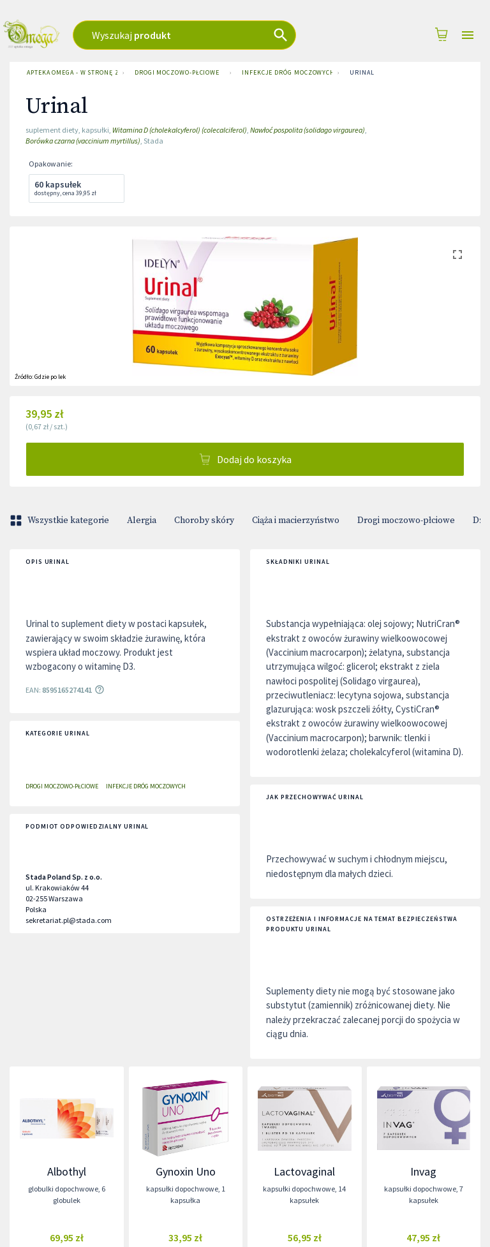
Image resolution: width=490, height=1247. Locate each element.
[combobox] (202, 35)
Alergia (141, 520)
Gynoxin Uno (186, 1171)
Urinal (362, 73)
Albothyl (66, 1171)
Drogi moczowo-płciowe (177, 73)
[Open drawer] (467, 35)
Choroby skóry (204, 520)
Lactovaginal (304, 1171)
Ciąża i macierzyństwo (295, 520)
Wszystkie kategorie (60, 520)
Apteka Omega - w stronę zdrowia (69, 73)
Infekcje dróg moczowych (284, 73)
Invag (423, 1171)
